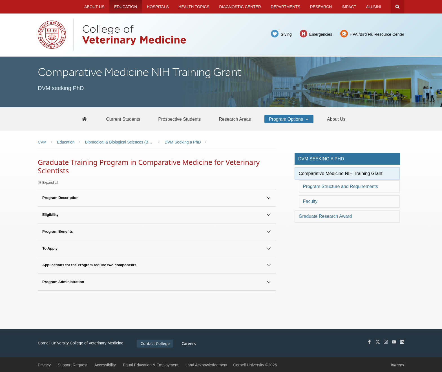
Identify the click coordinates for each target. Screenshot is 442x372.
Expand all (50, 183)
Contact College (155, 343)
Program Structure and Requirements (340, 186)
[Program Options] (288, 119)
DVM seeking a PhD (321, 158)
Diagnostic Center (240, 7)
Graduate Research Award (325, 216)
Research (321, 7)
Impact (349, 7)
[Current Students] (123, 119)
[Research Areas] (234, 119)
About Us (94, 7)
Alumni (373, 7)
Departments (285, 7)
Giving (286, 34)
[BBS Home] (84, 119)
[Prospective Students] (179, 119)
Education (125, 7)
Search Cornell (397, 7)
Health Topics (193, 7)
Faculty (310, 201)
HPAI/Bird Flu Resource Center (377, 34)
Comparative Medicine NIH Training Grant (341, 173)
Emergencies (320, 34)
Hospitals (158, 7)
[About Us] (336, 119)
